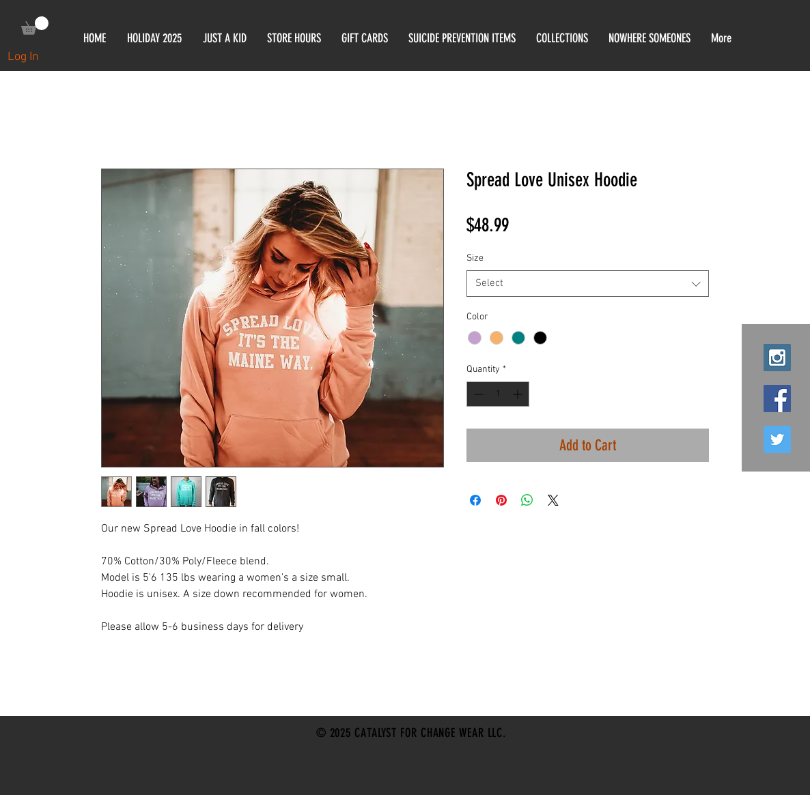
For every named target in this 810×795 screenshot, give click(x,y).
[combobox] (587, 283)
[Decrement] (477, 394)
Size (475, 258)
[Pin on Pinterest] (501, 500)
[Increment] (518, 394)
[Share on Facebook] (475, 500)
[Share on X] (553, 500)
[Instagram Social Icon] (777, 357)
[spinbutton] (498, 394)
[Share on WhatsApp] (527, 500)
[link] (34, 25)
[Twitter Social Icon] (777, 439)
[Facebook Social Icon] (777, 398)
